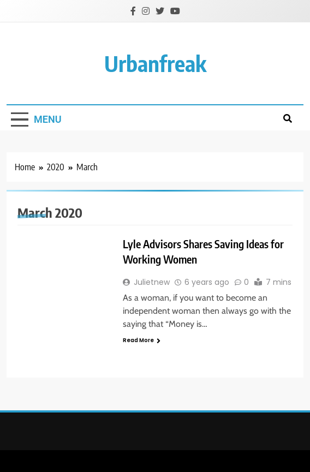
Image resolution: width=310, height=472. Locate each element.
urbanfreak (155, 63)
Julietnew (152, 282)
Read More (141, 340)
